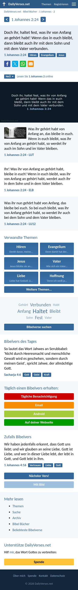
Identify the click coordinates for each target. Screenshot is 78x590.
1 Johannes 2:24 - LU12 (20, 224)
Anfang (24, 311)
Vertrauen (35, 465)
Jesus (61, 55)
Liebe (48, 465)
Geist (37, 374)
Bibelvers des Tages (20, 341)
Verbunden (40, 305)
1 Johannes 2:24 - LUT (19, 155)
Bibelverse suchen (39, 327)
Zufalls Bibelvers (17, 436)
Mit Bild (39, 485)
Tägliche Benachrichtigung (39, 396)
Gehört (23, 305)
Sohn (29, 318)
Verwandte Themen (20, 237)
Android (39, 414)
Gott (26, 374)
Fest (39, 317)
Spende (39, 562)
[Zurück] (6, 19)
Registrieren (61, 4)
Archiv (16, 518)
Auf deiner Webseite (39, 422)
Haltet (40, 311)
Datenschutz (57, 576)
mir (12, 552)
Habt (56, 305)
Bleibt (55, 311)
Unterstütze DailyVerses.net (27, 545)
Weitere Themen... (39, 289)
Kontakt (43, 576)
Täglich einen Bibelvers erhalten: (31, 388)
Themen (46, 4)
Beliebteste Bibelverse (27, 530)
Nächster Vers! (39, 476)
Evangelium (47, 55)
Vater (48, 318)
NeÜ (10, 76)
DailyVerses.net (12, 11)
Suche (16, 512)
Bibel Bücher (30, 11)
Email (39, 405)
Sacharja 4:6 (12, 375)
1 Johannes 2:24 (15, 55)
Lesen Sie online (35, 76)
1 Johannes (45, 11)
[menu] (74, 5)
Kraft (47, 374)
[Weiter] (43, 19)
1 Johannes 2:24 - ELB (19, 190)
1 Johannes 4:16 (15, 465)
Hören (33, 55)
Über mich (19, 576)
